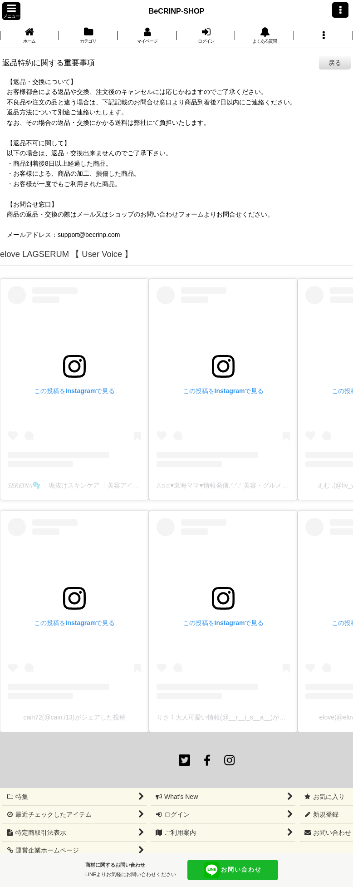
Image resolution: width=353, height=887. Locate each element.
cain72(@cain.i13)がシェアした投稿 (74, 717)
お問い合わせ (233, 870)
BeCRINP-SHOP (177, 11)
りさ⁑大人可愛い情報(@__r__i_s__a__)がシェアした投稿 (240, 717)
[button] (11, 11)
